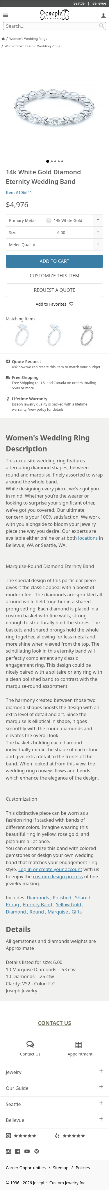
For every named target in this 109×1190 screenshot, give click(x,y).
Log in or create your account (50, 869)
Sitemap (60, 1167)
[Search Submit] (101, 26)
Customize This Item (54, 275)
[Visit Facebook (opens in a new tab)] (19, 1151)
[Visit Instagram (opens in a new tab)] (10, 1151)
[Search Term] (54, 26)
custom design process (58, 876)
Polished (62, 897)
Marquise (58, 912)
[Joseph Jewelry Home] (3, 38)
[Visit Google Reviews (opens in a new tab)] (30, 1135)
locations (88, 538)
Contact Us (54, 1022)
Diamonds (38, 897)
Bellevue (54, 1120)
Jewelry (54, 1072)
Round (37, 912)
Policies (83, 1167)
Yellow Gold (68, 904)
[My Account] (103, 15)
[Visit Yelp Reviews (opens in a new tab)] (79, 1135)
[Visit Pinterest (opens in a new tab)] (38, 1151)
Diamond (16, 912)
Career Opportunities (26, 1167)
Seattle (54, 1104)
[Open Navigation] (5, 15)
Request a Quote (54, 290)
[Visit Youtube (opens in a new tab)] (28, 1151)
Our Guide (54, 1088)
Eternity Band (37, 904)
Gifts (77, 912)
